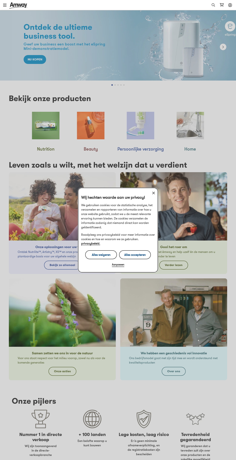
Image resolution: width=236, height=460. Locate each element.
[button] (6, 5)
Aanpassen (118, 264)
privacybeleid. (90, 243)
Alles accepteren (135, 255)
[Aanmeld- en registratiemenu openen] (229, 5)
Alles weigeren (101, 255)
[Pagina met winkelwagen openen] (222, 5)
